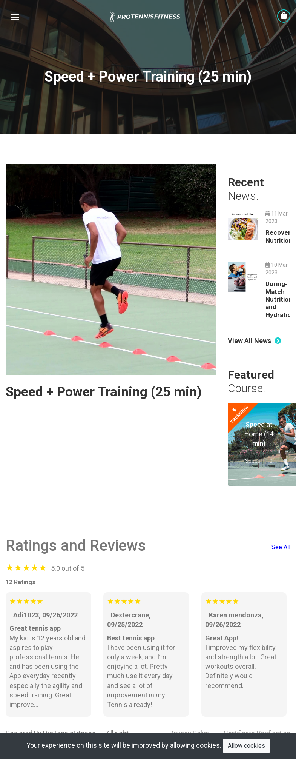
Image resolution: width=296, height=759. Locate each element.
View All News (254, 341)
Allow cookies (246, 745)
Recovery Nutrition (279, 236)
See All (280, 547)
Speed (253, 461)
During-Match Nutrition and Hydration (280, 299)
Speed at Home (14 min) (259, 433)
